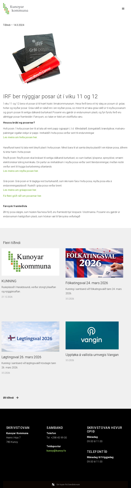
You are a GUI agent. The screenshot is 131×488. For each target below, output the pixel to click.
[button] (123, 8)
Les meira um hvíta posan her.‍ (20, 137)
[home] (15, 8)
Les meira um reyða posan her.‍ (21, 170)
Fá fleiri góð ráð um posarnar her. (22, 195)
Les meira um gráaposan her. (20, 189)
